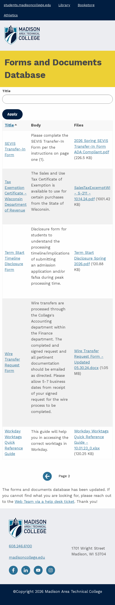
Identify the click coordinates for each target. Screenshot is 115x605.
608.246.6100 (20, 546)
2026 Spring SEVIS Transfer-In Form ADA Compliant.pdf (91, 146)
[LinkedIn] (27, 573)
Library (64, 5)
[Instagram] (51, 573)
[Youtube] (40, 573)
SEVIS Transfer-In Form (15, 149)
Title (6, 91)
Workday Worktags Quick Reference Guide (14, 442)
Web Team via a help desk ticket (44, 501)
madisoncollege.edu (27, 557)
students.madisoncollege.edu (27, 5)
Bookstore (86, 5)
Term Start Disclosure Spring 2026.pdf (90, 258)
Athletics (11, 15)
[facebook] (15, 573)
